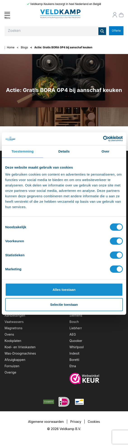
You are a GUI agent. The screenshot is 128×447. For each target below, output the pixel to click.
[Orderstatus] (115, 15)
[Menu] (7, 15)
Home (10, 47)
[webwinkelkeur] (96, 378)
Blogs (24, 47)
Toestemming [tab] (23, 151)
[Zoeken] (102, 31)
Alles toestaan (64, 290)
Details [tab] (64, 151)
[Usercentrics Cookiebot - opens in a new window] (103, 139)
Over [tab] (105, 151)
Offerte (116, 30)
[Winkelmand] (121, 15)
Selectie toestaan (64, 304)
